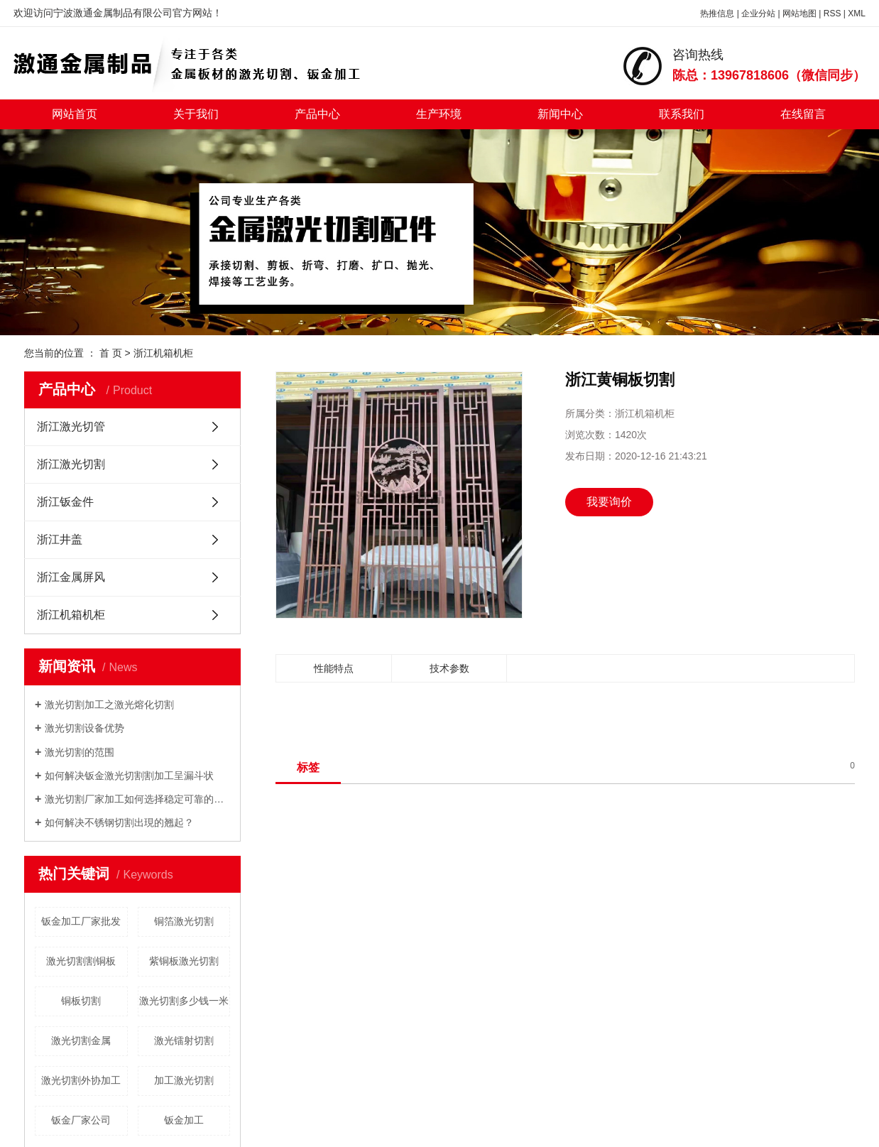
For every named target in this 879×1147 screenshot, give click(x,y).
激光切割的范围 (79, 752)
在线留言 (803, 114)
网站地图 (799, 13)
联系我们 (681, 114)
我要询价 (609, 502)
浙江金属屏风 (71, 577)
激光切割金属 (81, 1040)
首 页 (110, 353)
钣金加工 (184, 1120)
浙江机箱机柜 (163, 353)
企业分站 (758, 13)
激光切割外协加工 (81, 1080)
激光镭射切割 (184, 1040)
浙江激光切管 (71, 426)
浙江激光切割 (71, 464)
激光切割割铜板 (81, 961)
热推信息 (717, 13)
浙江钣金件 (65, 502)
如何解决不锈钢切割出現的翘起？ (119, 822)
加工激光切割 (184, 1080)
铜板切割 (81, 1000)
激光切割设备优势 (84, 728)
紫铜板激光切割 (184, 961)
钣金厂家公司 (81, 1120)
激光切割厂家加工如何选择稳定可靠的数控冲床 (137, 799)
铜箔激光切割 (184, 921)
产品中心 (317, 114)
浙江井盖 (59, 539)
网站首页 (74, 114)
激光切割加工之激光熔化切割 (109, 704)
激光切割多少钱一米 (184, 1000)
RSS (832, 13)
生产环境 (439, 114)
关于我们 (196, 114)
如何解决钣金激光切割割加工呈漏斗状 (129, 775)
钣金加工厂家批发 (81, 921)
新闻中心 (560, 114)
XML (857, 13)
